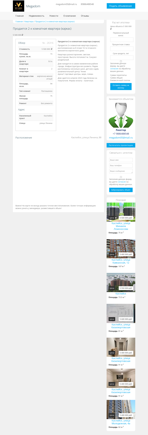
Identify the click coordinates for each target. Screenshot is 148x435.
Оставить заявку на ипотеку (121, 86)
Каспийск (121, 293)
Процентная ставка (121, 44)
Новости (53, 15)
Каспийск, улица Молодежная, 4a (121, 422)
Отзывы (85, 15)
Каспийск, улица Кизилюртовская (120, 326)
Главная (19, 15)
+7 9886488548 (121, 133)
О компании (69, 15)
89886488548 (87, 4)
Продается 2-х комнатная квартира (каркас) (55, 21)
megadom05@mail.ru (66, 4)
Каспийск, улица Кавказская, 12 (121, 261)
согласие (114, 68)
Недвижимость (36, 15)
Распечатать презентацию (121, 145)
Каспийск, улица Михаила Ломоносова (121, 226)
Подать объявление (120, 5)
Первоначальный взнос (121, 34)
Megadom (33, 6)
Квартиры (29, 21)
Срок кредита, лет (121, 53)
